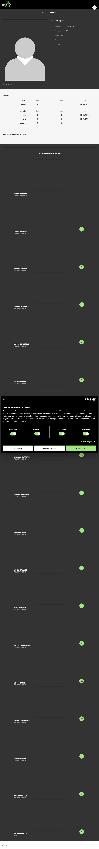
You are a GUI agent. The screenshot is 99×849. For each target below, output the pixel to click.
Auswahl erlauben (49, 448)
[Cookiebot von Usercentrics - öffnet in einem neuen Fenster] (86, 399)
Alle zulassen (81, 448)
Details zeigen (86, 442)
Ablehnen (18, 448)
